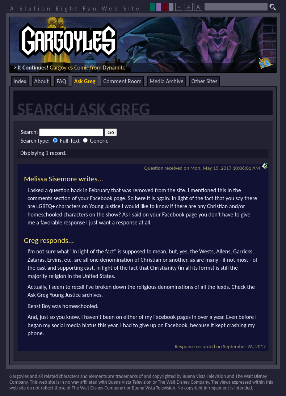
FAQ (61, 81)
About (41, 81)
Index (19, 81)
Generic (95, 140)
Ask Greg (85, 81)
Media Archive (166, 81)
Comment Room (122, 81)
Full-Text (67, 140)
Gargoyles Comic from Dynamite (87, 67)
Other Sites (205, 81)
